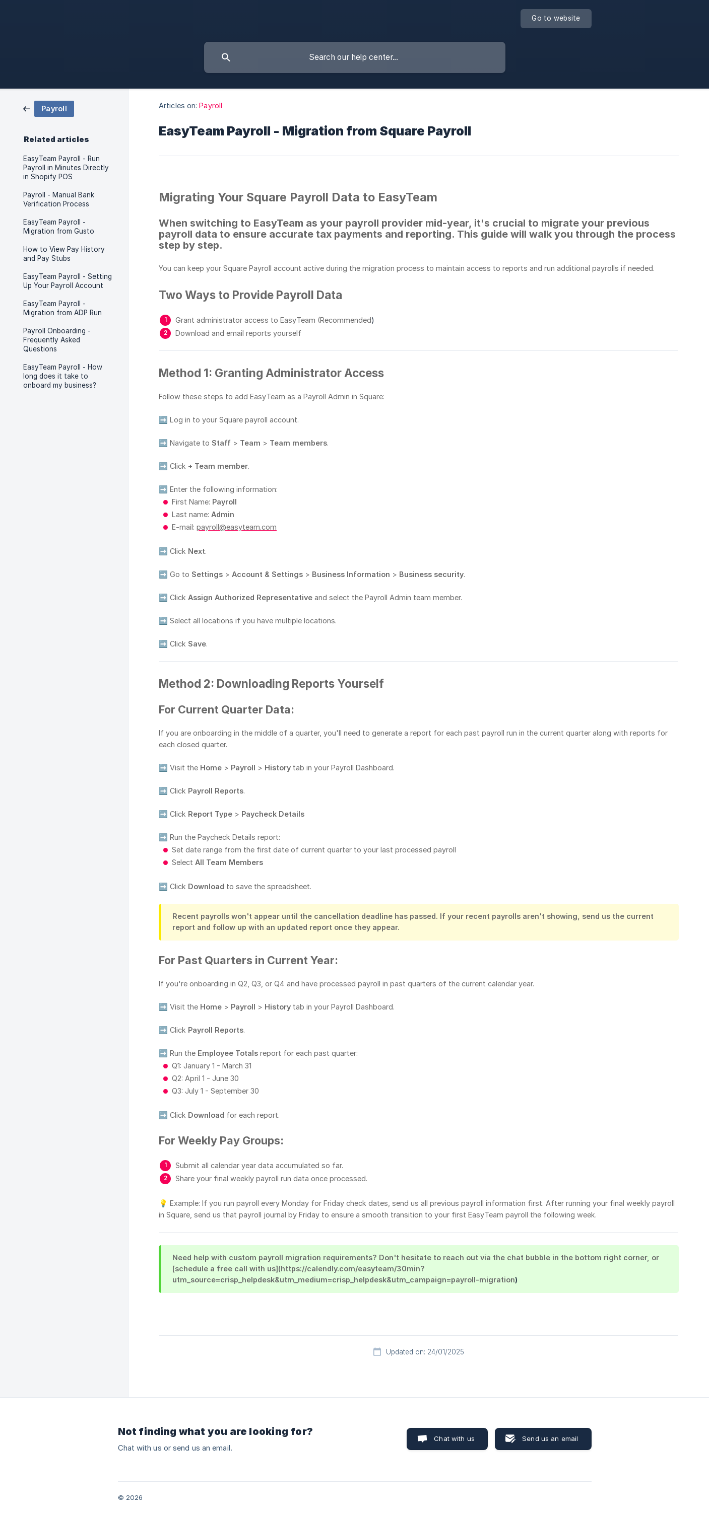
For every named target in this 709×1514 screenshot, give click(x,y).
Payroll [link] (210, 105)
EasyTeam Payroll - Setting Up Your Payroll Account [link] (67, 281)
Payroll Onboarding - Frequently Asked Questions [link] (57, 340)
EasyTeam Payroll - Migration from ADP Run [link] (62, 308)
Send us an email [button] (550, 1438)
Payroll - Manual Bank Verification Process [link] (58, 199)
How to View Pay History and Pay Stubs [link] (64, 253)
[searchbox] (354, 57)
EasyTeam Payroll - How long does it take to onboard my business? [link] (62, 376)
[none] (556, 18)
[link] (48, 108)
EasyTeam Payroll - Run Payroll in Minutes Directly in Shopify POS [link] (66, 168)
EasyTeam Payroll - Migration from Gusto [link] (58, 226)
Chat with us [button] (454, 1438)
